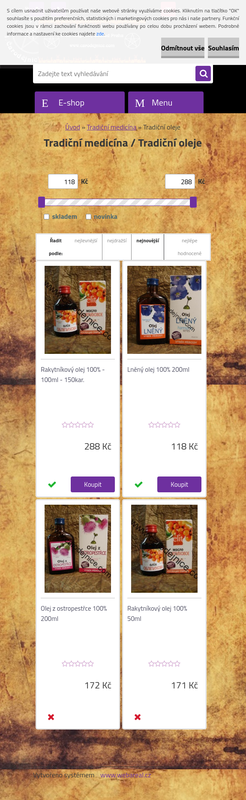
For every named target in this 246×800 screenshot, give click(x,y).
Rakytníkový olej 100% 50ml (157, 613)
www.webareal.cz (125, 775)
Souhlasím (223, 48)
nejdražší (116, 240)
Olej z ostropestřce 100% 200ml (74, 613)
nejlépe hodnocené (190, 246)
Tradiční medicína (112, 127)
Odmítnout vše (183, 48)
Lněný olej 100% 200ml (158, 369)
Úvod (72, 127)
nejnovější (147, 240)
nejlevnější (86, 240)
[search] (203, 74)
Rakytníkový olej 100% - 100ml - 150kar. (73, 375)
